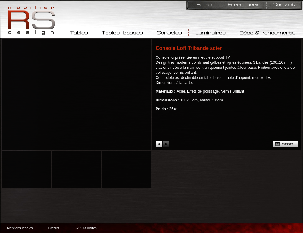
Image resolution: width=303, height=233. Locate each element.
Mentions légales (20, 228)
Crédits (53, 228)
